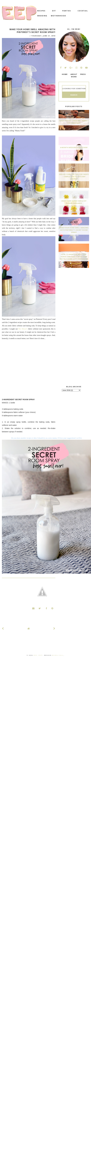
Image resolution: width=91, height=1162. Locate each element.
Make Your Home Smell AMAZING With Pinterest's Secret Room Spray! (73, 230)
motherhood (58, 16)
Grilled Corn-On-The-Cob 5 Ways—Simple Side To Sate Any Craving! (74, 176)
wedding (42, 16)
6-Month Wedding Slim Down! (74, 147)
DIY (54, 11)
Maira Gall (58, 655)
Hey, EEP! (38, 655)
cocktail (83, 11)
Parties (66, 11)
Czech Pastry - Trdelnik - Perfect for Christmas (74, 122)
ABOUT (74, 74)
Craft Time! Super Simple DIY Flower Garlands (73, 202)
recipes (41, 11)
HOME (64, 74)
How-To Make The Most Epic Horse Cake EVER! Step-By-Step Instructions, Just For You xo (74, 256)
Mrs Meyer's (22, 329)
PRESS (83, 74)
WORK (74, 77)
